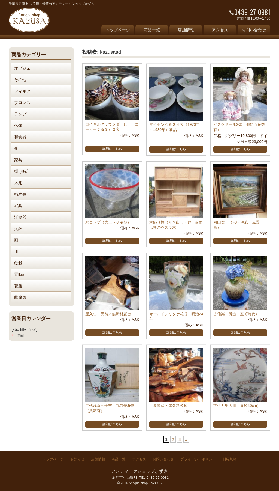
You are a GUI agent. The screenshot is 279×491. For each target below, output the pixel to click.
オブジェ (22, 68)
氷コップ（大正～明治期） (108, 222)
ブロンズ (22, 102)
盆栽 (18, 263)
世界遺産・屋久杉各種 (168, 405)
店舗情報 (186, 30)
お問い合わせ (254, 30)
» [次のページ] (186, 439)
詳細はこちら (112, 149)
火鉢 (18, 228)
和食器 (20, 137)
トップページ (117, 30)
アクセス (220, 30)
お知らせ (77, 459)
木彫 (18, 182)
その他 (20, 79)
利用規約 (229, 459)
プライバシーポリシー (198, 459)
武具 (18, 205)
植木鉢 (20, 194)
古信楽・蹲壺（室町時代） (236, 314)
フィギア (22, 91)
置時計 (20, 274)
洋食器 (20, 217)
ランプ (20, 114)
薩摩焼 (20, 297)
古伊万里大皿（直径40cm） (237, 405)
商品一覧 (152, 30)
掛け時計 (22, 171)
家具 (18, 159)
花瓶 (18, 286)
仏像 (18, 125)
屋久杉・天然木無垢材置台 (108, 314)
